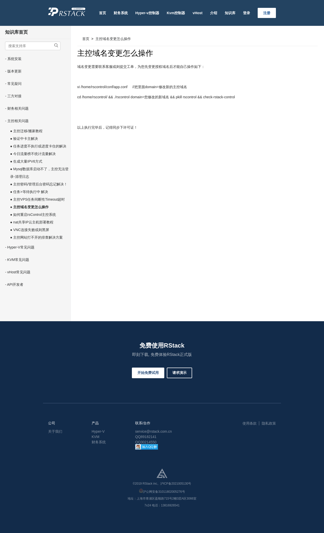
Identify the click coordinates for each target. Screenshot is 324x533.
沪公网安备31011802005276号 (164, 491)
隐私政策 (269, 423)
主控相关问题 (18, 121)
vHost (197, 13)
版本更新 (14, 71)
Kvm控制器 (176, 13)
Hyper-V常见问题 (20, 247)
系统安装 (14, 59)
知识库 (230, 13)
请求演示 (179, 373)
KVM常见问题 (18, 260)
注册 (266, 13)
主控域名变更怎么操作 (113, 39)
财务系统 (121, 13)
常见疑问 (14, 84)
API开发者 (15, 284)
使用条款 (249, 423)
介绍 (213, 13)
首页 (102, 13)
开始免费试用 (148, 373)
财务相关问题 (18, 108)
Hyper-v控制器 (147, 13)
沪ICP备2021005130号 (175, 483)
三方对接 (14, 96)
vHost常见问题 (19, 272)
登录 (246, 13)
